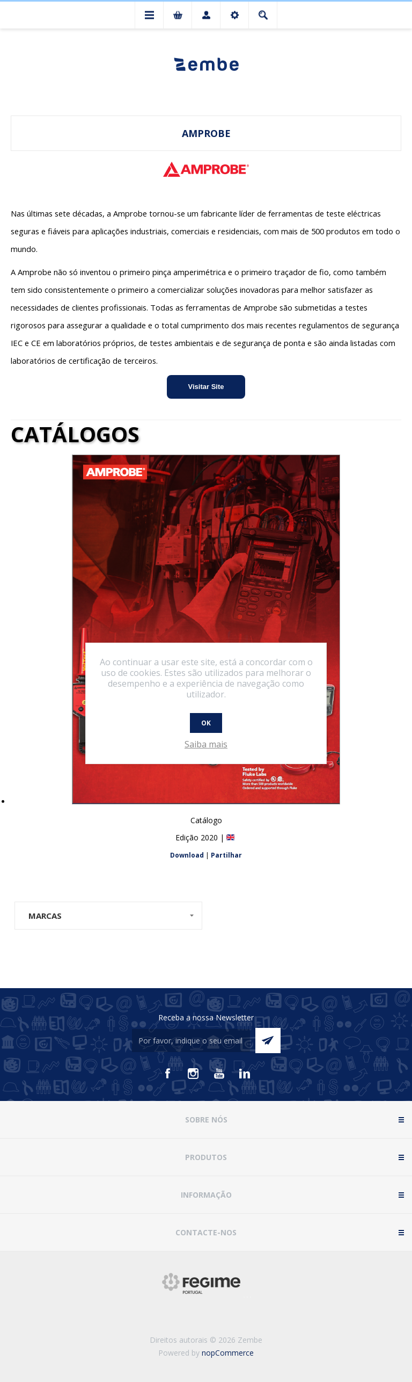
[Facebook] (167, 1073)
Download (187, 855)
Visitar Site (206, 387)
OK (206, 723)
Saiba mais (206, 744)
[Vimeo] (244, 1073)
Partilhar (226, 855)
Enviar (268, 1040)
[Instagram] (193, 1073)
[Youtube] (218, 1073)
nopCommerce (228, 1353)
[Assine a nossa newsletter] (191, 1040)
